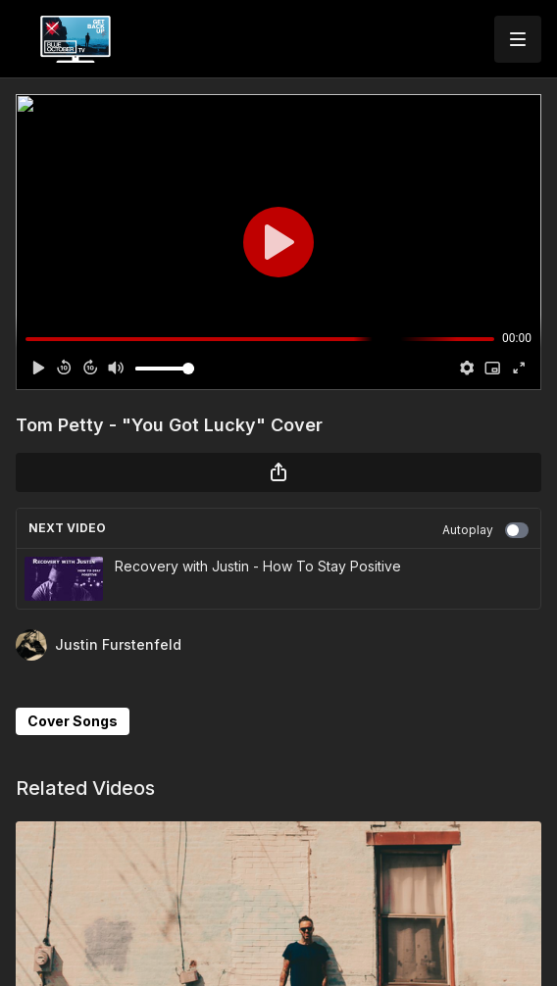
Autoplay (485, 530)
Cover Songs (72, 721)
